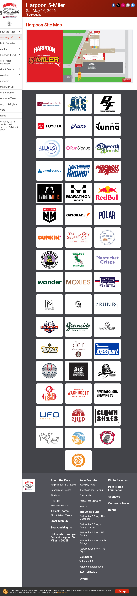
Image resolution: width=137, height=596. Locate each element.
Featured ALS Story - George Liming (92, 524)
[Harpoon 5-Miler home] (13, 10)
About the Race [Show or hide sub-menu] (10, 31)
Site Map (58, 493)
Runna (5, 115)
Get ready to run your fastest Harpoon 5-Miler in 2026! (12, 125)
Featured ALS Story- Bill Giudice (93, 532)
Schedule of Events (63, 488)
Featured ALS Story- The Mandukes (93, 516)
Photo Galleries (10, 43)
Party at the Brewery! (92, 499)
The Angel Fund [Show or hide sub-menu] (10, 55)
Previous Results (62, 503)
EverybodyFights (11, 104)
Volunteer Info (88, 559)
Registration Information (66, 483)
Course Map (87, 493)
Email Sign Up (9, 86)
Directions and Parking (92, 488)
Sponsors (7, 81)
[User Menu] (12, 23)
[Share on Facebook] (114, 5)
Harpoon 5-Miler (48, 5)
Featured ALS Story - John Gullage (94, 540)
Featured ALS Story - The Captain (94, 548)
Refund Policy (9, 92)
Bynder (6, 109)
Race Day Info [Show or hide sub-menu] (10, 37)
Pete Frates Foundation (8, 62)
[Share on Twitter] (119, 5)
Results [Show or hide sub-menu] (6, 49)
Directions (38, 14)
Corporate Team (11, 98)
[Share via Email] (128, 5)
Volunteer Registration (92, 565)
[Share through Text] (133, 5)
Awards (85, 504)
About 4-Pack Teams (64, 513)
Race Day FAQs (89, 483)
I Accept (122, 591)
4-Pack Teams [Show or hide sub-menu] (10, 69)
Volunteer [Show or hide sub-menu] (7, 75)
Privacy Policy (62, 592)
